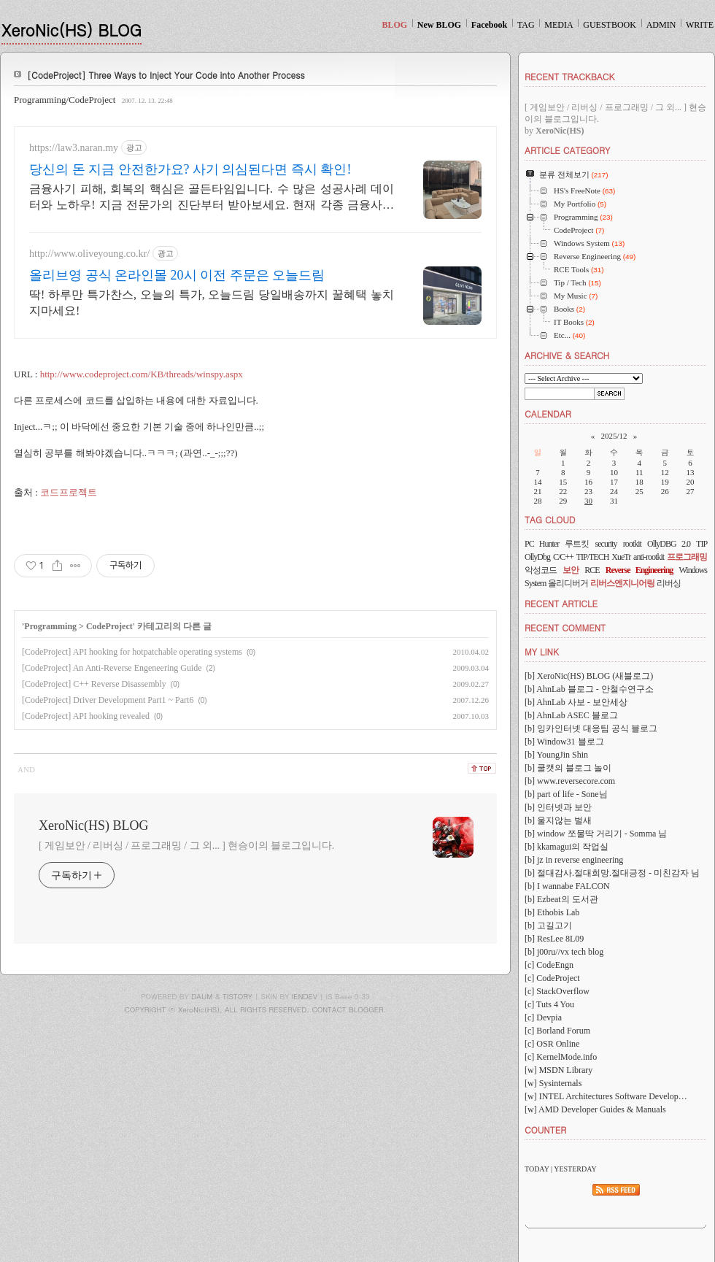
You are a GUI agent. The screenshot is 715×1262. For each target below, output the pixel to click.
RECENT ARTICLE (561, 603)
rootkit (632, 544)
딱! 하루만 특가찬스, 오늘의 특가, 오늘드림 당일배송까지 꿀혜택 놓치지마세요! (211, 302)
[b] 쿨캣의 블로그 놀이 (568, 768)
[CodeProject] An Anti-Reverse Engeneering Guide (112, 668)
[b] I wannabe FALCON (567, 886)
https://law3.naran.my (73, 147)
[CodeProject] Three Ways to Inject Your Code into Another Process (166, 75)
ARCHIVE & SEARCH (567, 355)
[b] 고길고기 (548, 925)
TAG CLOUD (550, 519)
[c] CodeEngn (549, 965)
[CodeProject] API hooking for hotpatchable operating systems (132, 652)
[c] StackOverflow (557, 991)
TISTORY (237, 996)
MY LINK (542, 651)
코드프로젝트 (68, 492)
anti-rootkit (648, 557)
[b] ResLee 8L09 (554, 939)
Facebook (489, 25)
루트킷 (577, 544)
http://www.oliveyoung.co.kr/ (89, 253)
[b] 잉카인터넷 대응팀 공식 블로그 (591, 728)
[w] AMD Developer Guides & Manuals (595, 1109)
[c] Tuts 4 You (549, 1004)
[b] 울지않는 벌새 (558, 820)
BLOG (394, 25)
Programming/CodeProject (64, 99)
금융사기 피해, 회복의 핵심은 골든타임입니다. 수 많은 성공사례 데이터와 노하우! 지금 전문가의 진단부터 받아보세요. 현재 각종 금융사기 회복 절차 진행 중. (211, 197)
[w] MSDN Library (558, 1070)
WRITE (700, 25)
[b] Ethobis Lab (552, 912)
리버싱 (669, 583)
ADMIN (661, 25)
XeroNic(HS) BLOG (71, 29)
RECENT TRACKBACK (569, 76)
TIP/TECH (592, 557)
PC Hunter (542, 544)
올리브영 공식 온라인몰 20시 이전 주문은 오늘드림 (177, 275)
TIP (701, 544)
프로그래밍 (687, 557)
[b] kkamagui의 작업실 (566, 847)
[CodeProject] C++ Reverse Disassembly (94, 684)
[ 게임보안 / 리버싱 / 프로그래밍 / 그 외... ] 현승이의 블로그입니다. (186, 845)
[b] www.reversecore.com (570, 781)
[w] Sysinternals (553, 1083)
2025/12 (613, 435)
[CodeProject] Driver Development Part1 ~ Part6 (107, 700)
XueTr (620, 557)
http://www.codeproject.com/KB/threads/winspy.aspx (141, 374)
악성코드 (541, 570)
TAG (526, 25)
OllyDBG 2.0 (668, 544)
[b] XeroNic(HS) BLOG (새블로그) (589, 676)
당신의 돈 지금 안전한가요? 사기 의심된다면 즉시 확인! (190, 169)
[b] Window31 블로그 (564, 741)
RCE (591, 570)
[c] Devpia (543, 1017)
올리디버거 (568, 583)
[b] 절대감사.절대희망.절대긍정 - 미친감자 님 (612, 873)
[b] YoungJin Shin (556, 755)
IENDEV (304, 996)
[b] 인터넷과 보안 (558, 807)
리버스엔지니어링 (622, 583)
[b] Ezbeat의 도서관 (561, 899)
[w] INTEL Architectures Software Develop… (606, 1096)
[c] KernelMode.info (561, 1057)
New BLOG (439, 25)
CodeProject (109, 626)
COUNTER (545, 1129)
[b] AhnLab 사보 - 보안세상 (576, 702)
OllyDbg (537, 557)
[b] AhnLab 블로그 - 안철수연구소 (589, 689)
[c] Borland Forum (557, 1031)
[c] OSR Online (552, 1044)
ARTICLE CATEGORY (567, 150)
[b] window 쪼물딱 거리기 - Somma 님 (596, 833)
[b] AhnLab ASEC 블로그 (571, 715)
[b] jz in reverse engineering (574, 860)
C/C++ (563, 557)
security (606, 544)
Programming (50, 626)
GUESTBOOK (609, 25)
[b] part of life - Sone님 (566, 794)
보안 (571, 570)
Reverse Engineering (639, 570)
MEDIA (558, 25)
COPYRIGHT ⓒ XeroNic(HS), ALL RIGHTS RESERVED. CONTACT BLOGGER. (256, 1009)
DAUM (201, 996)
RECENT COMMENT (565, 627)
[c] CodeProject (552, 978)
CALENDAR (548, 413)
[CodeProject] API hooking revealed (86, 716)
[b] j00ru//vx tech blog (564, 952)
